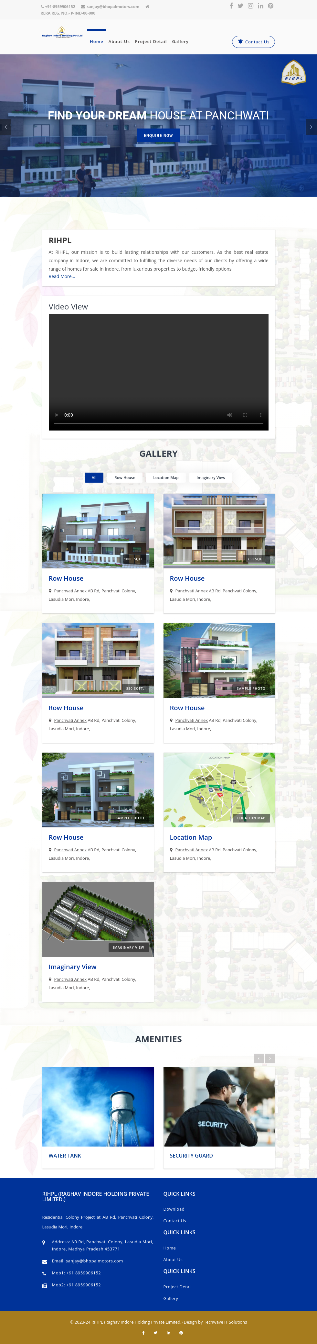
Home (96, 41)
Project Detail (151, 41)
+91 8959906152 (83, 1273)
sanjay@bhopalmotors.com (94, 1261)
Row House (66, 578)
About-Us (119, 41)
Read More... (62, 276)
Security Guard (191, 1155)
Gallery (180, 41)
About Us (173, 1259)
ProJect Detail (178, 1287)
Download (174, 1209)
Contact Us (253, 42)
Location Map (191, 837)
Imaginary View (73, 966)
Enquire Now (158, 135)
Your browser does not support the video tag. (159, 372)
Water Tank (65, 1155)
